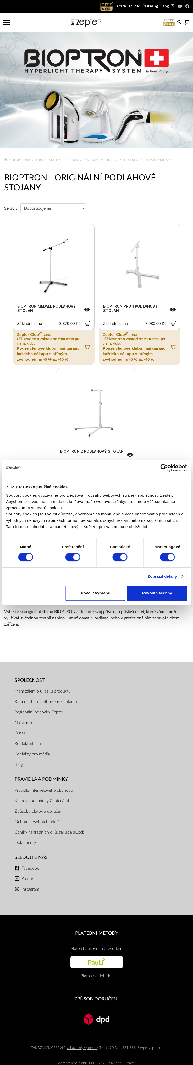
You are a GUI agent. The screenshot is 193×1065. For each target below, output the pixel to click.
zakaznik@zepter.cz (82, 1048)
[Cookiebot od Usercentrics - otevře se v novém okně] (164, 468)
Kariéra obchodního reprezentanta (46, 702)
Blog (19, 764)
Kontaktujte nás (29, 743)
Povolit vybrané (95, 593)
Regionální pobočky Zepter (39, 712)
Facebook (30, 868)
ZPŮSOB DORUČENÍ (96, 999)
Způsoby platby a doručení (39, 811)
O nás (20, 733)
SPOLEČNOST (30, 680)
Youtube (28, 879)
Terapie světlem (48, 159)
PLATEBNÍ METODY (96, 933)
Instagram (30, 889)
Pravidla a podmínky (41, 779)
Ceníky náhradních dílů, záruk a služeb (50, 832)
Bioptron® (22, 159)
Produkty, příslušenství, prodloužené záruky (102, 159)
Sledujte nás (31, 857)
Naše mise (24, 723)
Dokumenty (25, 843)
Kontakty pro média (32, 754)
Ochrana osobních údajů (37, 822)
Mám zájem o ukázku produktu (43, 691)
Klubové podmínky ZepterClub (42, 801)
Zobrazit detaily (162, 576)
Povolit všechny (157, 593)
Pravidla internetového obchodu (44, 790)
